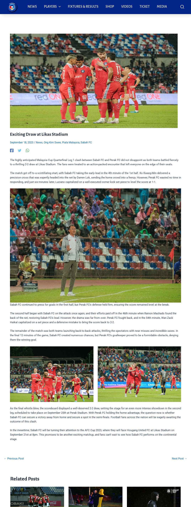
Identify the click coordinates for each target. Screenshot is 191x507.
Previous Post (14, 458)
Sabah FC (86, 142)
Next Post (179, 458)
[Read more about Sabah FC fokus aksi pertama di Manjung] (95, 500)
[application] (59, 7)
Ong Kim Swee (52, 142)
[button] (182, 8)
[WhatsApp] (27, 150)
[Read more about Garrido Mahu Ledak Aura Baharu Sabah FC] (154, 501)
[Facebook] (12, 150)
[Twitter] (19, 150)
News (39, 142)
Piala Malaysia (70, 142)
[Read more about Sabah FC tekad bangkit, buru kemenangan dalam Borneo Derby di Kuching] (37, 500)
